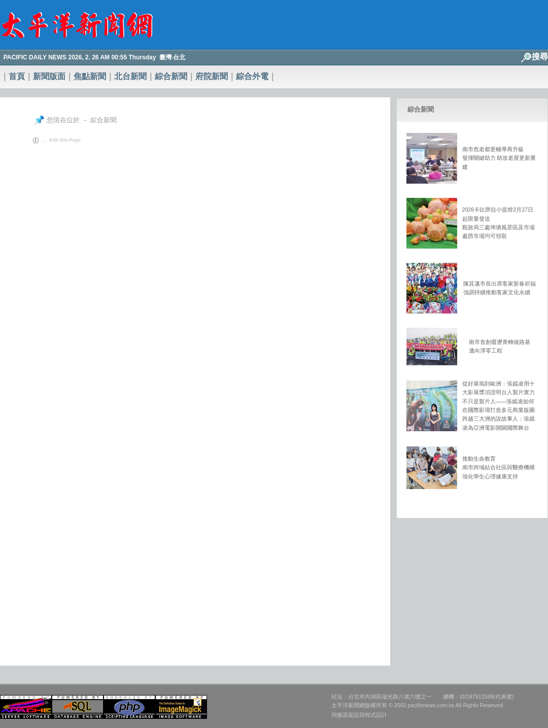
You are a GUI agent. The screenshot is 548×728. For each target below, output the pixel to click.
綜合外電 (252, 76)
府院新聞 (211, 76)
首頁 (17, 76)
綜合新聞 (171, 76)
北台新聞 (130, 76)
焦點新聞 (90, 76)
